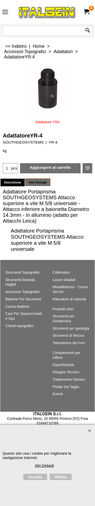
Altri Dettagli (38, 182)
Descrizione (12, 182)
